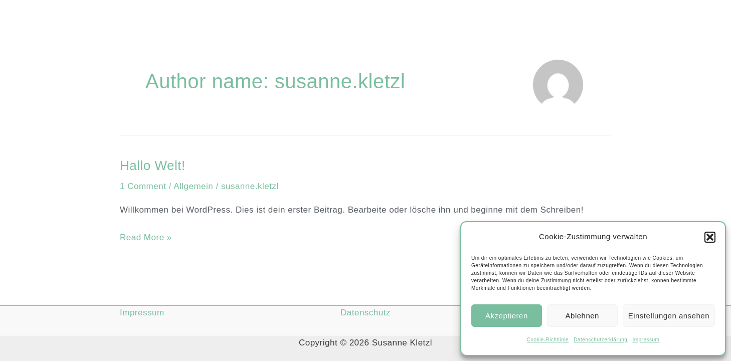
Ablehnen (582, 315)
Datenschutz (365, 312)
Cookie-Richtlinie (548, 339)
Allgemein (193, 186)
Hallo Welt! (153, 165)
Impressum (645, 339)
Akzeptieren (506, 315)
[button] (710, 237)
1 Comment (143, 186)
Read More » (146, 236)
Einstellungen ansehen (668, 315)
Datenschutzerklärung (600, 339)
